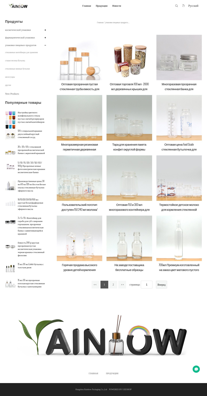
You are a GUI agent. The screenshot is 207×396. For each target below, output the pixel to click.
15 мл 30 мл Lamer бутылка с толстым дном (31, 266)
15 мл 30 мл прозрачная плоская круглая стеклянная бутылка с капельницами (31, 283)
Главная (86, 5)
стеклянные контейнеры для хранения (21, 52)
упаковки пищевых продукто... (117, 23)
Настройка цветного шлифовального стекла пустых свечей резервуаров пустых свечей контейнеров (31, 117)
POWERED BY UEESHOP (120, 389)
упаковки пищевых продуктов (20, 45)
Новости (116, 5)
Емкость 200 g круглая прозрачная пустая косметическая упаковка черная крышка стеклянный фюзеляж (31, 249)
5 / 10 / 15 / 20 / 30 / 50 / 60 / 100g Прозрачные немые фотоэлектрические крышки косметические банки (31, 167)
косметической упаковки (18, 30)
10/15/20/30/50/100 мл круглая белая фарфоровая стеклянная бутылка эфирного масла (30, 204)
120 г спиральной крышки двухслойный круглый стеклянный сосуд (30, 134)
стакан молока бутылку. (15, 61)
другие (8, 85)
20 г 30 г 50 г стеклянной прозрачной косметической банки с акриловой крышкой (31, 150)
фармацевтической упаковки (20, 37)
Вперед (162, 284)
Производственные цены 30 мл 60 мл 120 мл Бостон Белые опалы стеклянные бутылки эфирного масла (32, 186)
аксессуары (10, 77)
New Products (12, 93)
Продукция (101, 5)
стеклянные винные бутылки (17, 69)
